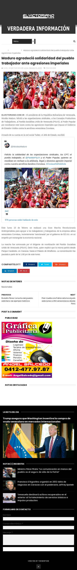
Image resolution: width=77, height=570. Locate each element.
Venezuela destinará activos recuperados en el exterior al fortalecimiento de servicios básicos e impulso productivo (43, 497)
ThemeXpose (43, 561)
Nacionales (15, 50)
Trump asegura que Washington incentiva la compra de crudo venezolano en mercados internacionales (36, 420)
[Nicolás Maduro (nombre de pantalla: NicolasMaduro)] (7, 145)
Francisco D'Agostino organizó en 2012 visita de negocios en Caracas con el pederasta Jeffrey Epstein (46, 483)
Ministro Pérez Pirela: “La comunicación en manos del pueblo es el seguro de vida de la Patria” (45, 470)
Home (4, 41)
